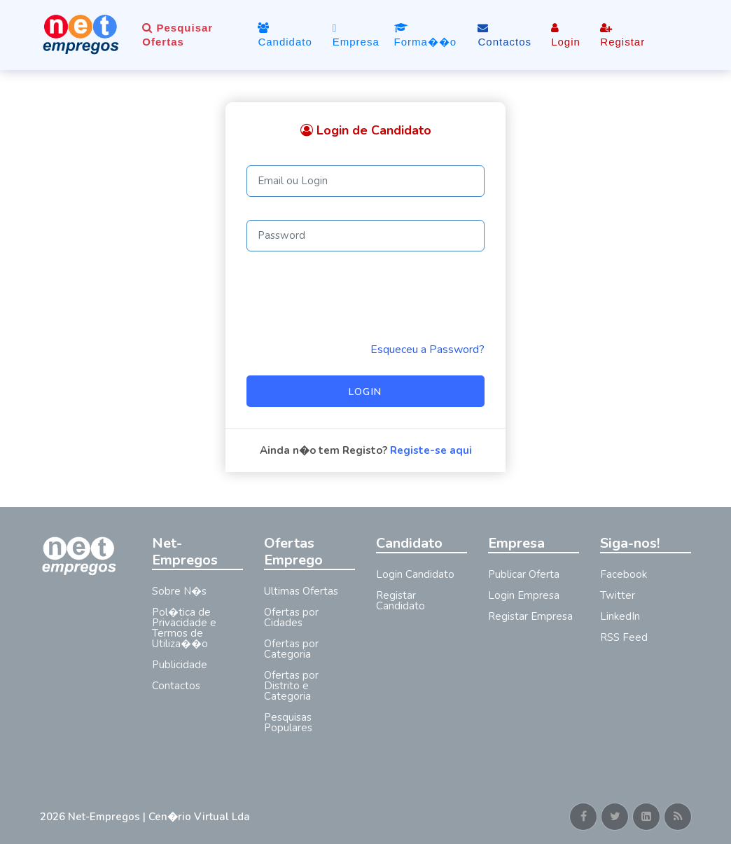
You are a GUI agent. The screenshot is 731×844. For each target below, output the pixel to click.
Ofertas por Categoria (291, 649)
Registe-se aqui (431, 450)
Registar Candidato (400, 600)
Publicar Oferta (523, 574)
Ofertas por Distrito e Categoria (291, 685)
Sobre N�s (179, 591)
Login (565, 35)
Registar (622, 35)
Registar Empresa (530, 616)
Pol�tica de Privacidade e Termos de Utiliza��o (184, 628)
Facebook (623, 574)
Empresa (356, 35)
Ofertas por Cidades (291, 617)
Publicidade (179, 665)
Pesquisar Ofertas (177, 35)
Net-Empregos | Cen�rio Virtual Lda (159, 817)
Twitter (617, 595)
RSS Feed (624, 637)
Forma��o (425, 35)
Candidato (285, 35)
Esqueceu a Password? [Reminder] (427, 349)
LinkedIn (620, 616)
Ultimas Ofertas (301, 591)
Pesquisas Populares (288, 722)
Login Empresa (523, 595)
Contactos (504, 35)
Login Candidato (415, 574)
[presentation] (352, 296)
